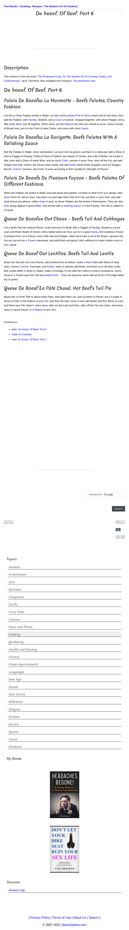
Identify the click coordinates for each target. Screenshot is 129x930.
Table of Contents (22, 334)
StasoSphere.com (74, 924)
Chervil (17, 169)
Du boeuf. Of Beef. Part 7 (32, 339)
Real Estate (17, 694)
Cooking (14, 635)
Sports (13, 732)
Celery (50, 266)
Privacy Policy (40, 917)
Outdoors (15, 747)
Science (14, 717)
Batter (38, 205)
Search (94, 917)
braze (7, 197)
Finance (14, 620)
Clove (59, 119)
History (14, 657)
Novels (13, 687)
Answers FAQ (17, 890)
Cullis (65, 160)
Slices (87, 115)
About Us (79, 917)
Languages (16, 672)
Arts (12, 582)
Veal (88, 262)
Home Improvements (23, 664)
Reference (16, 702)
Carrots (24, 266)
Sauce (84, 128)
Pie (46, 301)
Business (15, 590)
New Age (15, 679)
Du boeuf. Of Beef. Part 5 (32, 329)
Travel (13, 739)
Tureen (32, 240)
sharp (42, 201)
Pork (55, 275)
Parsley (32, 119)
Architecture (17, 575)
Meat (67, 124)
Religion (14, 709)
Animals (14, 567)
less (6, 244)
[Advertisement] (64, 38)
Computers (16, 597)
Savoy (94, 231)
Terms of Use (61, 917)
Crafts (13, 605)
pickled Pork (73, 115)
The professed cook (84, 80)
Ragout (38, 309)
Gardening (16, 642)
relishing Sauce (72, 205)
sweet (72, 164)
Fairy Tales (16, 612)
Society (14, 724)
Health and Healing (23, 650)
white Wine (15, 124)
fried (6, 205)
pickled (48, 275)
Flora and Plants (20, 627)
